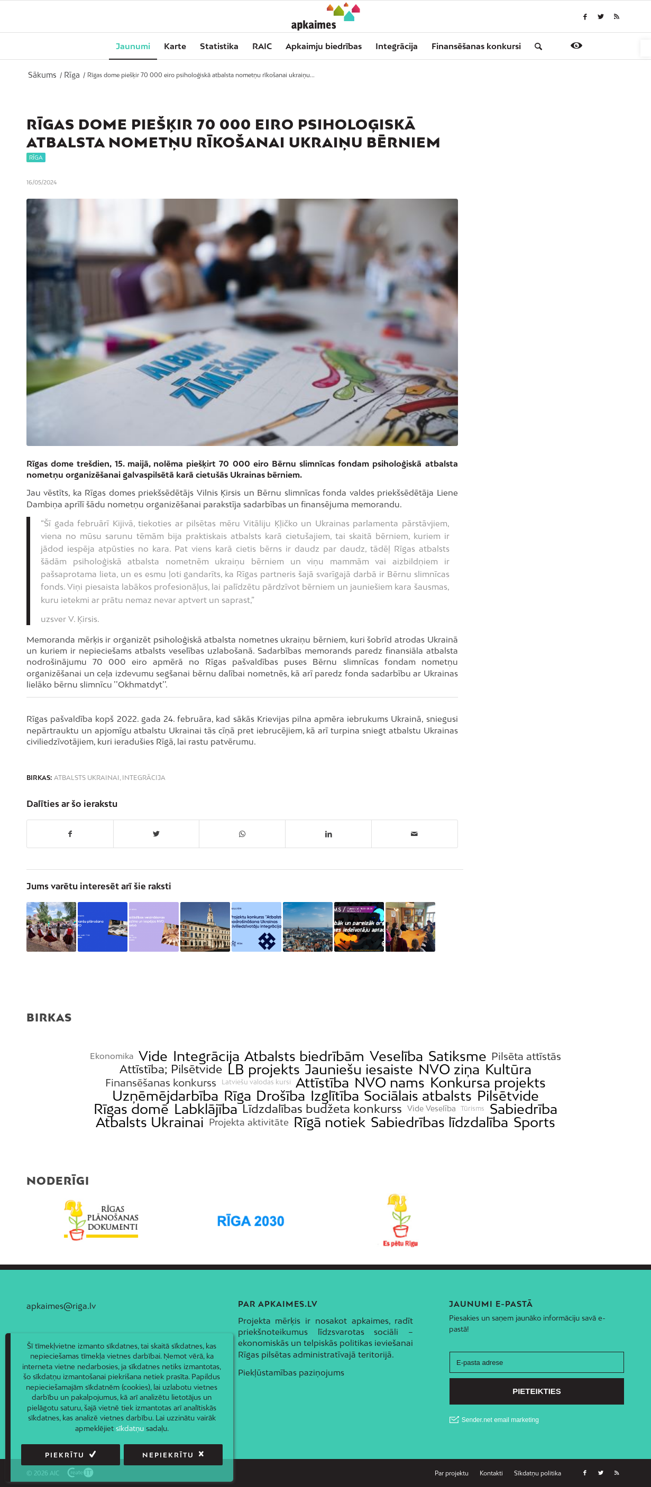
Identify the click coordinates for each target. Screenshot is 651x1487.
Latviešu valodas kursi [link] (256, 1082)
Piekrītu (65, 1455)
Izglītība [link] (334, 1095)
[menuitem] (133, 46)
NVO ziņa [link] (449, 1069)
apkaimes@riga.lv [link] (61, 1306)
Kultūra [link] (508, 1069)
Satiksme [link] (457, 1056)
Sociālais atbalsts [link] (418, 1095)
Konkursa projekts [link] (488, 1082)
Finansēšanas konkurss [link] (160, 1082)
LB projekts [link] (263, 1069)
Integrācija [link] (144, 778)
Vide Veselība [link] (431, 1108)
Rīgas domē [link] (131, 1109)
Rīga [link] (36, 157)
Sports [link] (534, 1122)
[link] (645, 48)
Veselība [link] (396, 1056)
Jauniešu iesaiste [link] (359, 1069)
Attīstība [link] (322, 1082)
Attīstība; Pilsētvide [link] (171, 1069)
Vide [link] (153, 1056)
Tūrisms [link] (472, 1108)
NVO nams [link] (389, 1082)
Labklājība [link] (205, 1109)
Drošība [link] (280, 1095)
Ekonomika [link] (112, 1056)
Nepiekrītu (168, 1455)
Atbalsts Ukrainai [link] (87, 778)
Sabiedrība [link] (523, 1109)
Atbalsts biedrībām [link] (304, 1056)
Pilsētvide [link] (508, 1095)
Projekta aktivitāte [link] (249, 1122)
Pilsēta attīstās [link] (526, 1056)
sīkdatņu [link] (130, 1428)
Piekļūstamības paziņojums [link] (291, 1372)
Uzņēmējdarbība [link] (165, 1095)
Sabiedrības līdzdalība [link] (439, 1122)
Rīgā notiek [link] (329, 1122)
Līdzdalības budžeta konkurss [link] (322, 1108)
